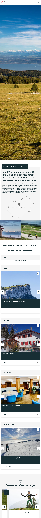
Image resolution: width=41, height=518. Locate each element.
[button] (19, 2)
